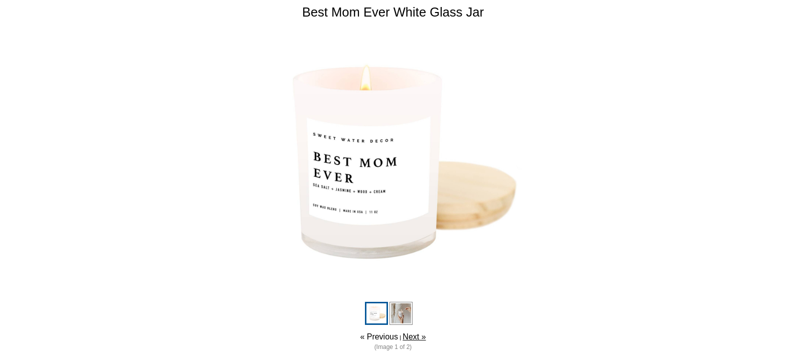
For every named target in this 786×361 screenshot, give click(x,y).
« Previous (379, 336)
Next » (414, 336)
